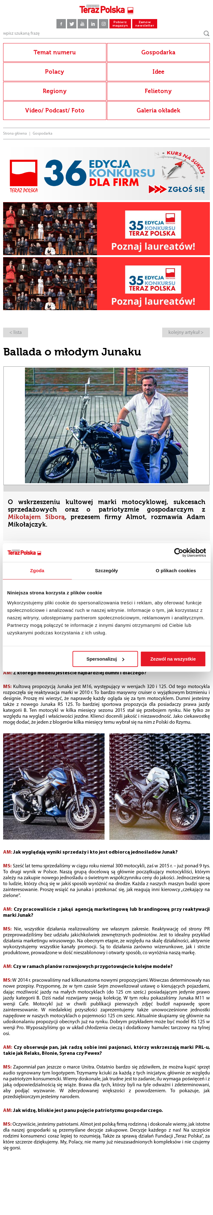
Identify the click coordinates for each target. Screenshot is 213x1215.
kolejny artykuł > (186, 332)
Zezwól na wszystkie (173, 659)
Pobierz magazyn (120, 23)
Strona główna (15, 134)
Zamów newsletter (144, 23)
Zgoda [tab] (37, 570)
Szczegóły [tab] (106, 570)
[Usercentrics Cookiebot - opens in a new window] (178, 552)
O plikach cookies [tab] (176, 570)
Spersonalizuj (105, 659)
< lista (15, 332)
